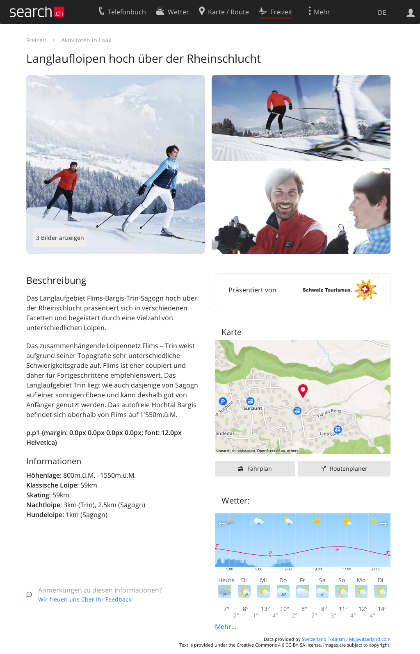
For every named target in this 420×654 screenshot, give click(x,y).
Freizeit (36, 40)
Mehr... (225, 626)
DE (382, 12)
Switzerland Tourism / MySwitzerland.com (346, 639)
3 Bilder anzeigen (60, 238)
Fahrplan (259, 468)
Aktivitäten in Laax (86, 40)
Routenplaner (349, 468)
